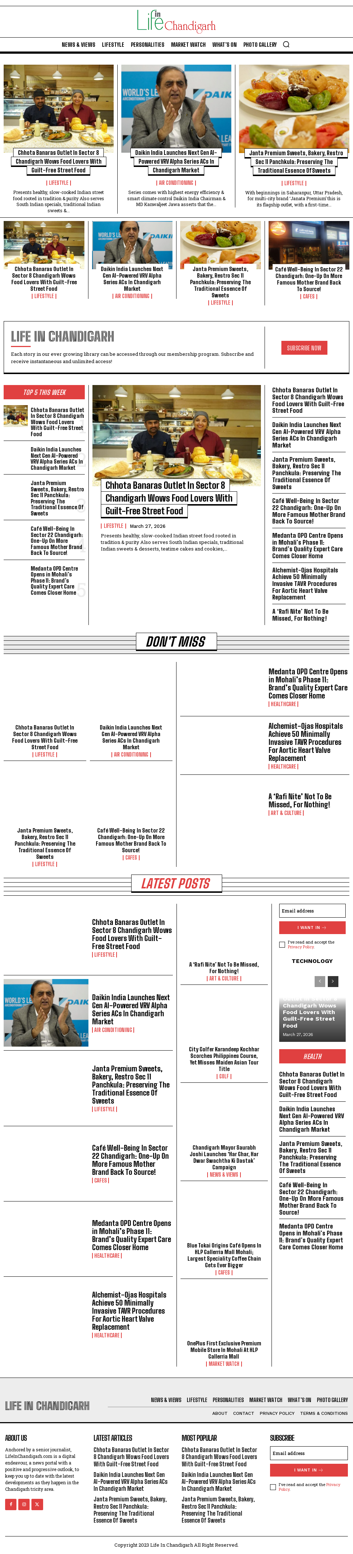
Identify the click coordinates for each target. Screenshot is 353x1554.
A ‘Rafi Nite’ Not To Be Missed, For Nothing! (300, 614)
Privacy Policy (301, 946)
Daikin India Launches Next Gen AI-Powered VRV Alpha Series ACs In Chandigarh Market (176, 161)
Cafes (309, 296)
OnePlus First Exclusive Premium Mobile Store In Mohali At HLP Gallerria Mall (224, 1350)
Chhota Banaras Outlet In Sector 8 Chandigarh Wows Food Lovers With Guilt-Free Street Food (59, 161)
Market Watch (224, 1364)
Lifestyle (58, 183)
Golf (224, 1076)
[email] (312, 911)
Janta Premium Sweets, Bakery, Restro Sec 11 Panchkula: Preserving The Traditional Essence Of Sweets (296, 161)
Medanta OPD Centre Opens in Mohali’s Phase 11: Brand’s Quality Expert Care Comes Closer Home (54, 580)
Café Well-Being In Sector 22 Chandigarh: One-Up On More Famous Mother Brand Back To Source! (309, 279)
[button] (286, 44)
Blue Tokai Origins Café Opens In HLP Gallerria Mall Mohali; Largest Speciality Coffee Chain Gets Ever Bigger (224, 1255)
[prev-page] (320, 981)
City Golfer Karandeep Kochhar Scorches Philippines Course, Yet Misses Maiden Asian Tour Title (224, 1059)
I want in (312, 927)
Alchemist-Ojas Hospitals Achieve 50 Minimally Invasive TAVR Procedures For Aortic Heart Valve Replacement (305, 583)
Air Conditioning (176, 183)
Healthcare (283, 704)
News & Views (224, 1174)
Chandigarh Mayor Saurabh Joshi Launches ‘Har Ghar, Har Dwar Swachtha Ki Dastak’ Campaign (224, 1157)
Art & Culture (286, 813)
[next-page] (333, 981)
